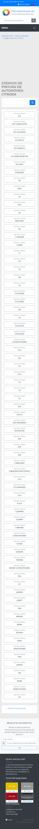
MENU (5, 27)
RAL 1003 (12, 787)
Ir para (9, 820)
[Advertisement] (19, 61)
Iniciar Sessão (24, 4)
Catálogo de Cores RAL (14, 809)
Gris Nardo (27, 797)
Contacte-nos (10, 812)
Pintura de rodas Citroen (17, 708)
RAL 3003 (12, 797)
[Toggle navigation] (34, 28)
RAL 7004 (27, 787)
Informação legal (12, 814)
